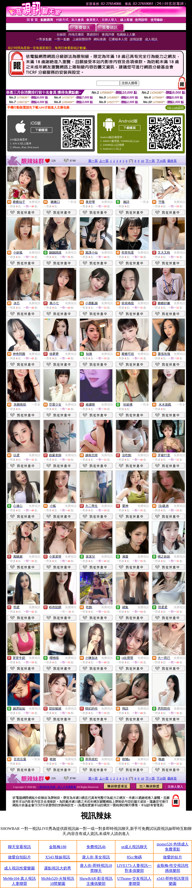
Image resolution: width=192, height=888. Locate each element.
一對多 (72, 202)
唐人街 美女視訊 (96, 857)
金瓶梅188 (57, 847)
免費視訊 (34, 202)
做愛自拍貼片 (19, 857)
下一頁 (150, 161)
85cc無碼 (134, 857)
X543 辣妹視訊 (57, 857)
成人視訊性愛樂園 (19, 868)
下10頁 (161, 161)
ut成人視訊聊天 (134, 847)
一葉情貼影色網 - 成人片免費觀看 (56, 786)
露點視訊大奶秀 (57, 868)
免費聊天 (71, 607)
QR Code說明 (175, 107)
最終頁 (172, 161)
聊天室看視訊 (19, 847)
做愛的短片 (172, 857)
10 (142, 161)
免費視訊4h (96, 847)
